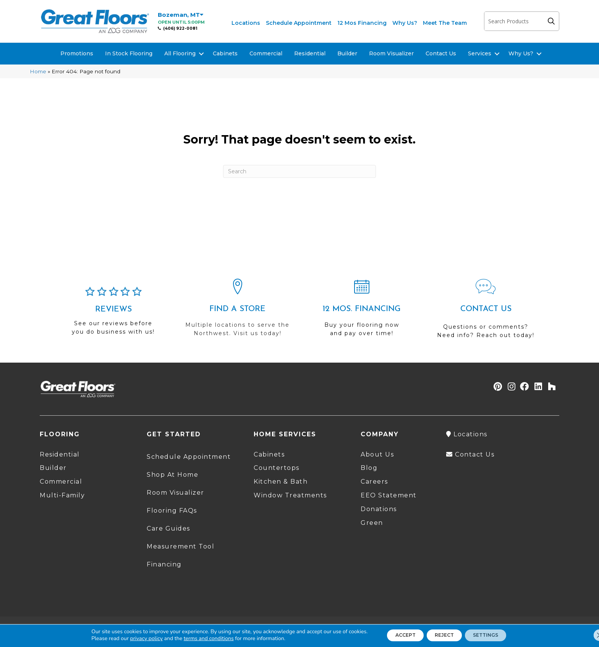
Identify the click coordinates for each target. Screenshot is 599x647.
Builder (347, 53)
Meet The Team (445, 23)
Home (38, 71)
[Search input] (514, 21)
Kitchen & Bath (281, 481)
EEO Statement (389, 495)
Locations (246, 23)
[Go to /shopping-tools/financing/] (361, 311)
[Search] (299, 171)
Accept (396, 635)
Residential (309, 53)
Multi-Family (62, 495)
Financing (164, 564)
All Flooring (180, 53)
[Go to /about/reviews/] (113, 314)
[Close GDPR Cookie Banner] (587, 635)
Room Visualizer (391, 53)
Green (372, 522)
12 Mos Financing (362, 23)
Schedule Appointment (299, 23)
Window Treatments (290, 495)
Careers (374, 481)
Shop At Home (172, 474)
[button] (553, 21)
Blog (369, 467)
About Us (377, 454)
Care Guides (168, 528)
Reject (443, 635)
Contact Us (441, 53)
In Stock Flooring (128, 53)
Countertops (277, 467)
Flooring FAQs (172, 510)
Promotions (76, 53)
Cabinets (225, 53)
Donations (379, 509)
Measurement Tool (180, 546)
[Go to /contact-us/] (485, 312)
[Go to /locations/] (237, 311)
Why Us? (404, 23)
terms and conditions (195, 638)
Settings (494, 635)
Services (479, 53)
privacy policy (133, 638)
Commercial (265, 53)
